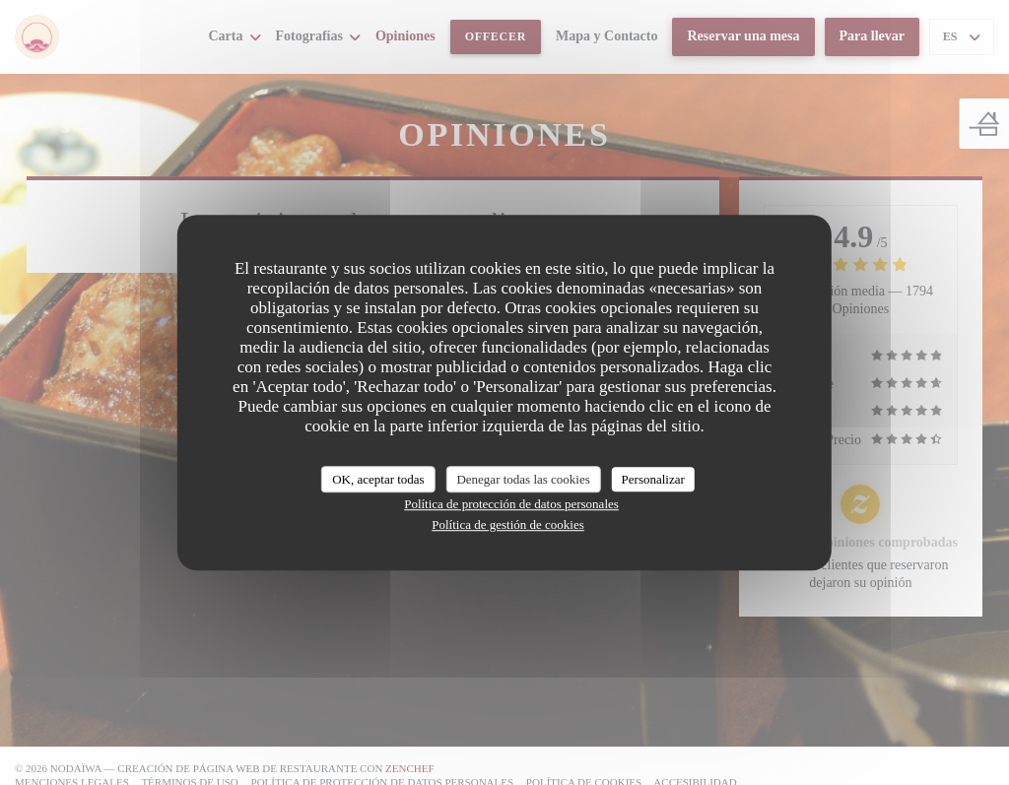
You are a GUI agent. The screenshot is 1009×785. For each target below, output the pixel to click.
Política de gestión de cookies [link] (508, 524)
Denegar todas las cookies (522, 479)
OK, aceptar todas (378, 479)
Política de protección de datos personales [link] (511, 503)
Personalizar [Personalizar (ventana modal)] (653, 479)
